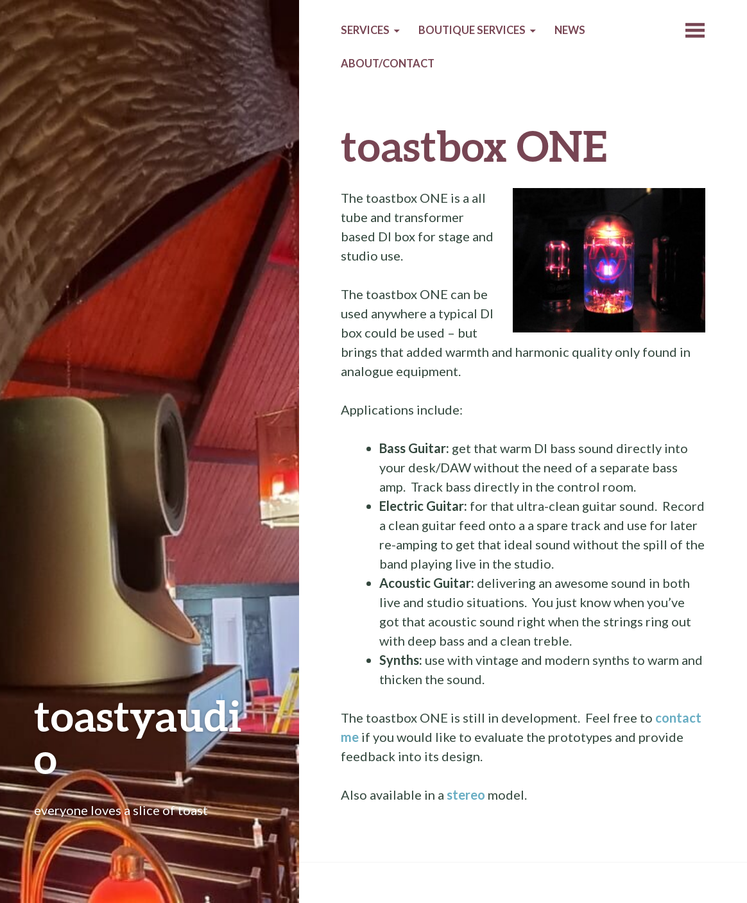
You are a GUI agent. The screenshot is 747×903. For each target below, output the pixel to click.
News (569, 30)
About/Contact (387, 63)
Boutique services (472, 30)
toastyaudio (138, 736)
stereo (466, 794)
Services (365, 30)
